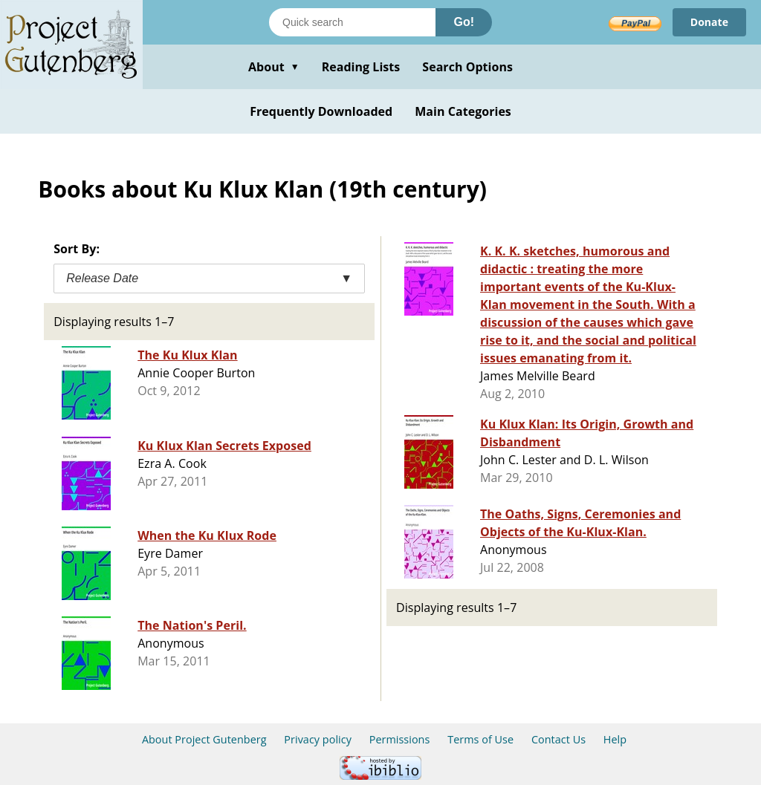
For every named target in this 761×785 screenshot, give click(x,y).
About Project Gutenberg (204, 739)
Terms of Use (480, 739)
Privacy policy (318, 739)
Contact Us (558, 739)
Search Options (467, 67)
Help (614, 739)
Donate (709, 22)
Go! (463, 22)
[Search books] (352, 22)
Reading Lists (361, 67)
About (273, 67)
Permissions (399, 739)
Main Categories (463, 111)
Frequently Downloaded (321, 111)
